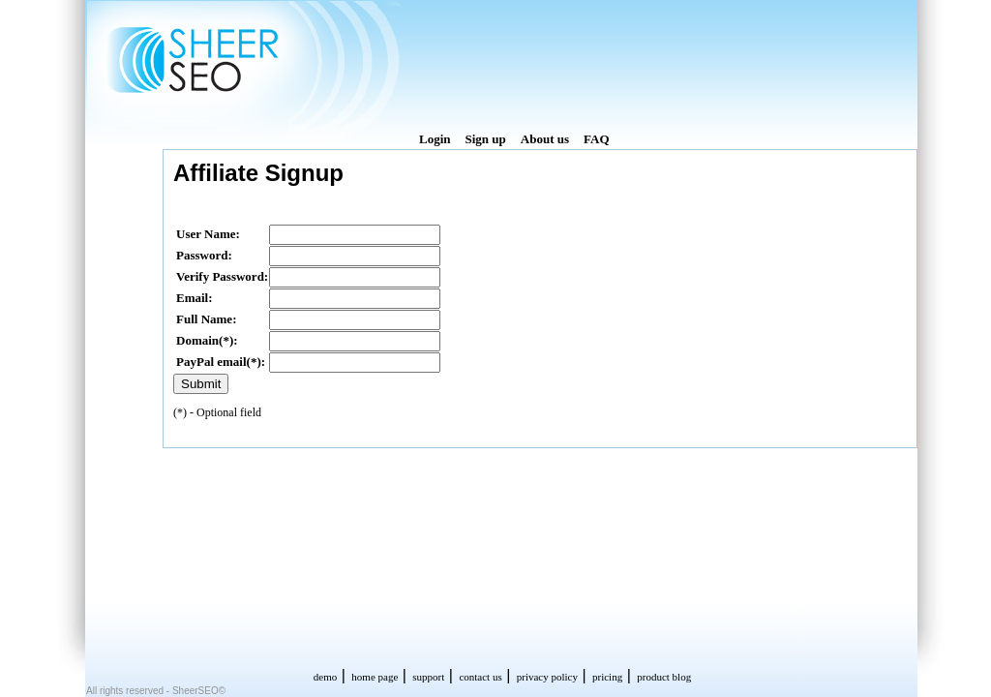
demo (325, 676)
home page (374, 676)
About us (545, 139)
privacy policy (547, 676)
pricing (607, 676)
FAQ (596, 139)
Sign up (485, 139)
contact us (480, 676)
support (428, 676)
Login (435, 139)
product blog (664, 676)
